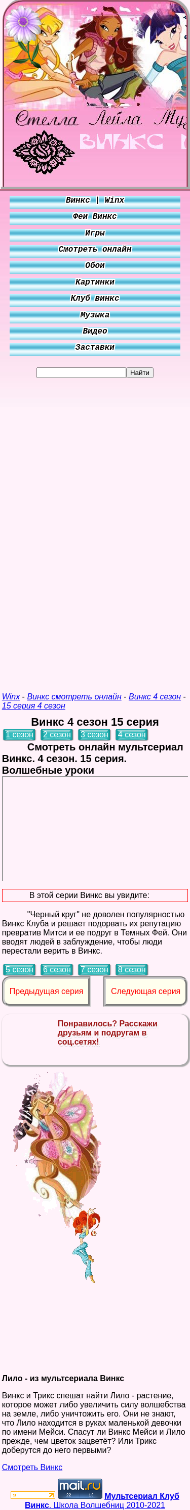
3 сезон (94, 734)
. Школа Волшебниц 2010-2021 (102, 1500)
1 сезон (19, 734)
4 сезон (132, 734)
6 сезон (57, 969)
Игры (94, 233)
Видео (95, 331)
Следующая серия (145, 991)
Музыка (95, 315)
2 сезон (57, 734)
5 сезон (19, 969)
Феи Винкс (95, 216)
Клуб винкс (94, 298)
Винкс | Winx (95, 200)
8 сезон (132, 969)
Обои (94, 265)
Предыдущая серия (47, 991)
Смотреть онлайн (94, 249)
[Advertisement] (95, 529)
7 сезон (94, 969)
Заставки (95, 347)
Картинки (95, 282)
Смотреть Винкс (32, 1467)
